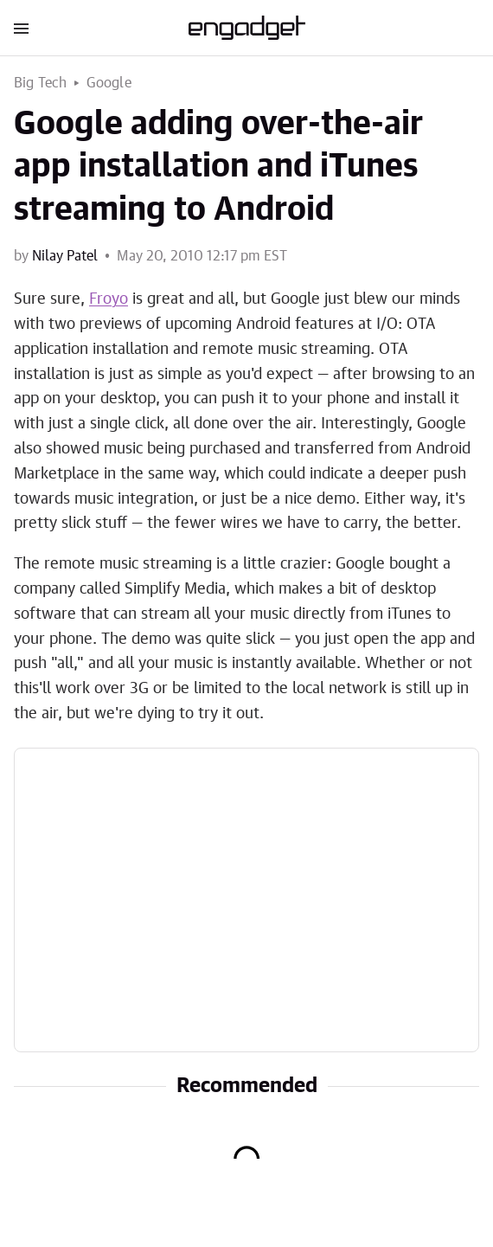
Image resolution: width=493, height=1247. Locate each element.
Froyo (108, 299)
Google (108, 83)
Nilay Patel (65, 256)
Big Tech (40, 83)
